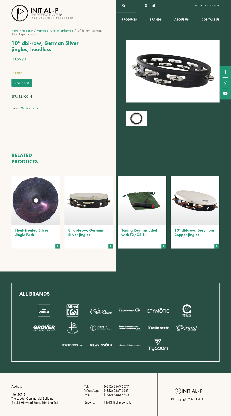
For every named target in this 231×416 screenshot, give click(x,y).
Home (15, 31)
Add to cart (21, 83)
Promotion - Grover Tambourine (54, 31)
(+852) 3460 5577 (116, 386)
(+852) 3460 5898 (116, 394)
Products (129, 19)
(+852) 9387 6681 (116, 390)
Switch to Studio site (206, 5)
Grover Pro (29, 108)
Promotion (27, 31)
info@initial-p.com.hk (117, 402)
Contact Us (211, 19)
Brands (156, 19)
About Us (181, 19)
